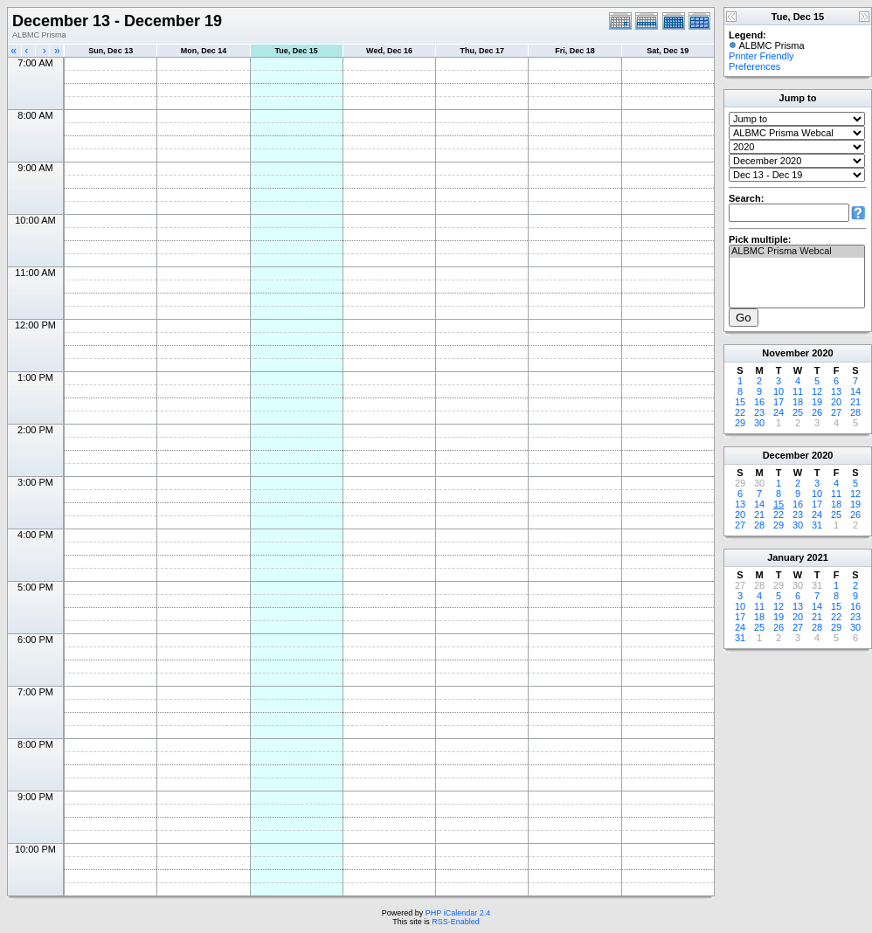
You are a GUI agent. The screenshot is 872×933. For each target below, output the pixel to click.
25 (797, 412)
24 (778, 412)
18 (797, 402)
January (785, 557)
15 (740, 402)
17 (778, 402)
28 (855, 412)
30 (759, 423)
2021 (816, 557)
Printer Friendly (761, 56)
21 (855, 402)
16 (759, 402)
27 (836, 412)
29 (740, 423)
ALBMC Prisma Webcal (797, 251)
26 (817, 412)
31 (817, 525)
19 (817, 402)
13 (836, 391)
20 (836, 402)
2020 (822, 353)
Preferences (754, 66)
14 (855, 391)
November (785, 353)
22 (740, 412)
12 (817, 391)
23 (759, 412)
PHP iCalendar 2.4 (458, 913)
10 (778, 391)
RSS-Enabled (456, 921)
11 (797, 391)
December (786, 455)
